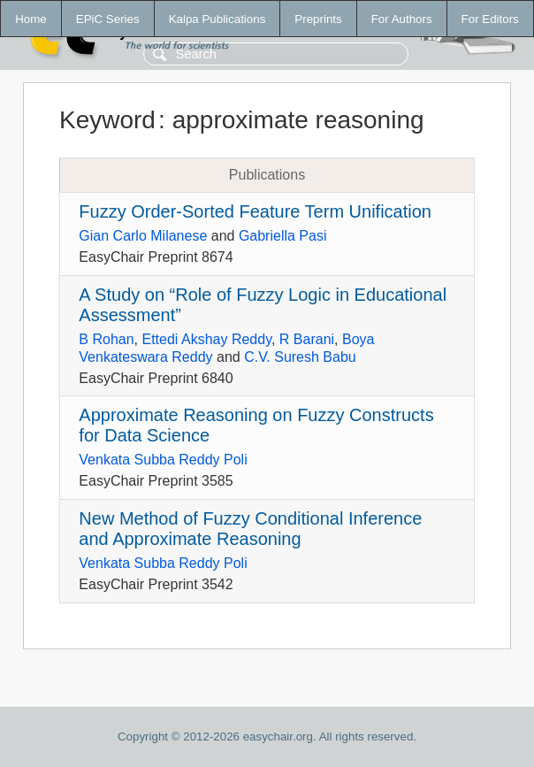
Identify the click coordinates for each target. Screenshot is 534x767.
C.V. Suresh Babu (300, 356)
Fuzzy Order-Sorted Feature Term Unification (255, 211)
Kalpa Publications (217, 19)
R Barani (306, 339)
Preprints (317, 19)
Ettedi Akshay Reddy (206, 339)
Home (31, 19)
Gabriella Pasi (283, 235)
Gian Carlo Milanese (143, 235)
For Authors (401, 19)
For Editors (490, 19)
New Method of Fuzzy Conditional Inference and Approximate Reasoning (250, 528)
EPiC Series (108, 19)
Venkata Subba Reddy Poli (163, 459)
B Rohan (106, 339)
